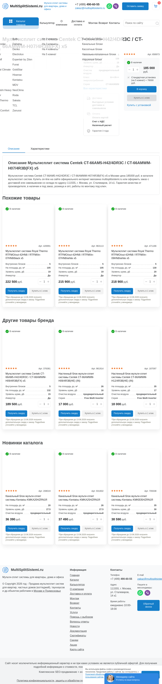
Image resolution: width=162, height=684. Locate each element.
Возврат (74, 603)
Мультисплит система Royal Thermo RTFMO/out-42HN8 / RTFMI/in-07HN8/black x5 (27, 255)
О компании (77, 589)
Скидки (74, 640)
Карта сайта (77, 649)
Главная (75, 575)
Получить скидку (16, 291)
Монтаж (74, 598)
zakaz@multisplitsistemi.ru (90, 10)
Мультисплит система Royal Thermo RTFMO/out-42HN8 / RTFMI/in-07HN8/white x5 (80, 255)
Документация (78, 631)
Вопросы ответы (79, 621)
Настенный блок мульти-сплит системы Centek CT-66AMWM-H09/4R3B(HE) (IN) (76, 377)
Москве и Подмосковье (47, 591)
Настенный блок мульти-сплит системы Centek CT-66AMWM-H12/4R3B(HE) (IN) (129, 377)
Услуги (74, 612)
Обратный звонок (148, 605)
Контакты (75, 607)
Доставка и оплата (81, 593)
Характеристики (40, 148)
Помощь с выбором (81, 617)
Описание (14, 148)
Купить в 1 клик (142, 98)
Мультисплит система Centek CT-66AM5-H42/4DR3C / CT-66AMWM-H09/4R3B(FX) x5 (26, 377)
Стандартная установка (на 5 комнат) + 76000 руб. (143, 80)
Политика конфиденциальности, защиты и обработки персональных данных (62, 680)
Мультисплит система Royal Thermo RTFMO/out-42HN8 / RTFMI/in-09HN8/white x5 (132, 255)
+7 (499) (87, 6)
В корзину (142, 89)
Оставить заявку (135, 8)
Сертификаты (78, 635)
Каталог (74, 579)
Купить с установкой (139, 105)
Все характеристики (95, 88)
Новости (75, 626)
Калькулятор (77, 584)
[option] (40, 53)
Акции (73, 645)
